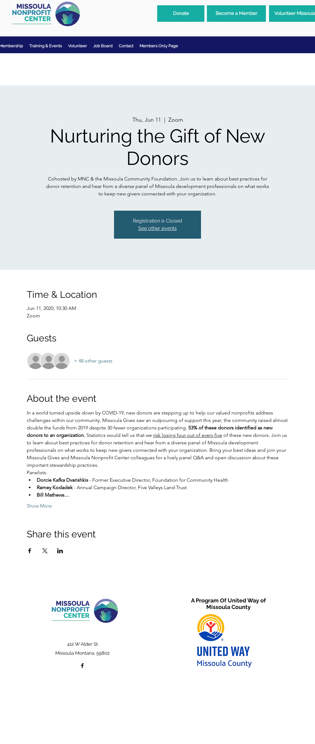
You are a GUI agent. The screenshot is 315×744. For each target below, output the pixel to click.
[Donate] (180, 13)
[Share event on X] (45, 550)
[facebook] (82, 665)
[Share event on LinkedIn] (60, 550)
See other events (157, 228)
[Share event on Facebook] (30, 550)
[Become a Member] (236, 13)
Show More (39, 506)
